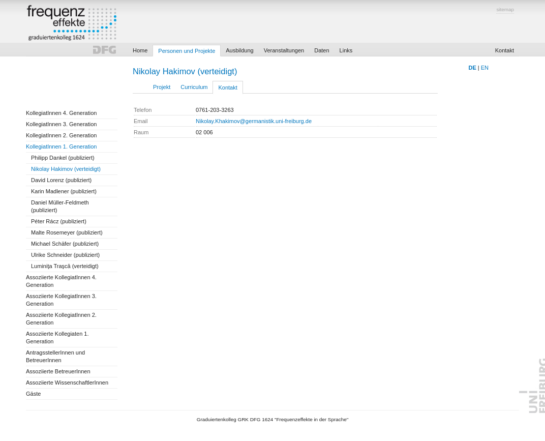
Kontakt (504, 50)
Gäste (33, 394)
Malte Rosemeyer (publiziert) (67, 232)
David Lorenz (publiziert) (61, 180)
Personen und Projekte (186, 51)
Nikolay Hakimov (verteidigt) (66, 169)
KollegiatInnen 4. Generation (61, 113)
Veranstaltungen (284, 50)
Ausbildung (239, 50)
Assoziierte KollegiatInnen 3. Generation (61, 300)
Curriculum (193, 87)
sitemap (505, 9)
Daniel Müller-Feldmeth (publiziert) (60, 206)
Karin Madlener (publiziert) (64, 191)
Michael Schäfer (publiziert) (65, 244)
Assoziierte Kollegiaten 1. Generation (57, 337)
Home (140, 50)
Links (346, 50)
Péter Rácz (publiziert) (58, 221)
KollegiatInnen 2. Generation (61, 135)
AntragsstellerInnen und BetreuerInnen (55, 356)
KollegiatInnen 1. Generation (61, 146)
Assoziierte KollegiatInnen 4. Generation (61, 281)
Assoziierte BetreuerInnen (58, 371)
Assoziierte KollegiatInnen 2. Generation (61, 319)
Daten (321, 50)
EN (485, 68)
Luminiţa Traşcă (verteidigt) (65, 266)
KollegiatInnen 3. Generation (61, 124)
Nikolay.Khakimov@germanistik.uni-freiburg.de (254, 121)
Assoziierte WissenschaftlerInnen (67, 382)
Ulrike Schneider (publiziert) (65, 255)
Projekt (161, 87)
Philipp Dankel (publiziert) (63, 158)
